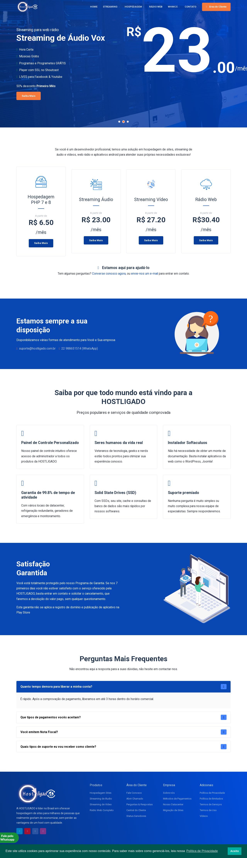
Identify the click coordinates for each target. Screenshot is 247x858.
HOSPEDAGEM (133, 6)
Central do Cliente (136, 810)
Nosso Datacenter (173, 804)
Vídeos (204, 816)
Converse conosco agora (109, 273)
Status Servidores (136, 816)
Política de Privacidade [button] (202, 851)
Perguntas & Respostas (139, 804)
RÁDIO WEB (155, 6)
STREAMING (110, 6)
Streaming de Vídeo (101, 804)
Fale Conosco (134, 792)
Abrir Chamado (134, 798)
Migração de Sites (173, 810)
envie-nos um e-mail (144, 273)
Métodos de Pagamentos (177, 798)
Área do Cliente (216, 6)
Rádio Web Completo (102, 810)
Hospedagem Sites (100, 792)
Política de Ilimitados (211, 798)
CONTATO (190, 6)
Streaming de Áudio (101, 798)
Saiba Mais (41, 95)
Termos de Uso (208, 810)
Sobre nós (169, 792)
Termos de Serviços (211, 804)
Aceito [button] (234, 851)
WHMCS (173, 6)
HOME (93, 6)
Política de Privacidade (212, 792)
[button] (119, 121)
